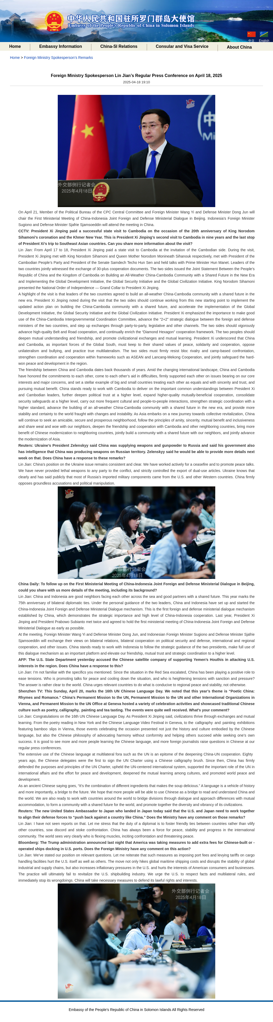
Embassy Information (60, 46)
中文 (251, 37)
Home (15, 46)
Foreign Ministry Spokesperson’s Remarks (58, 57)
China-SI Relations (118, 46)
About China (239, 47)
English (264, 37)
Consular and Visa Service (182, 46)
